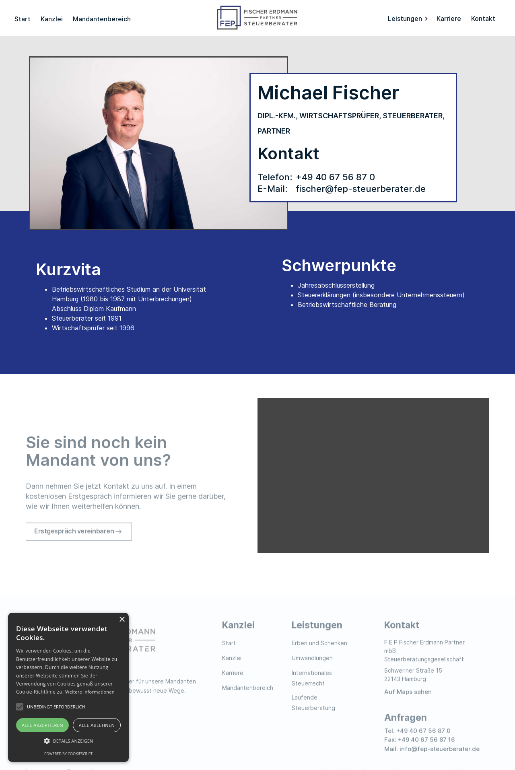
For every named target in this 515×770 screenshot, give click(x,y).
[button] (408, 18)
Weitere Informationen (90, 692)
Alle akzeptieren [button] (42, 725)
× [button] (122, 620)
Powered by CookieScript (68, 753)
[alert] (68, 687)
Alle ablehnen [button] (97, 725)
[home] (257, 18)
